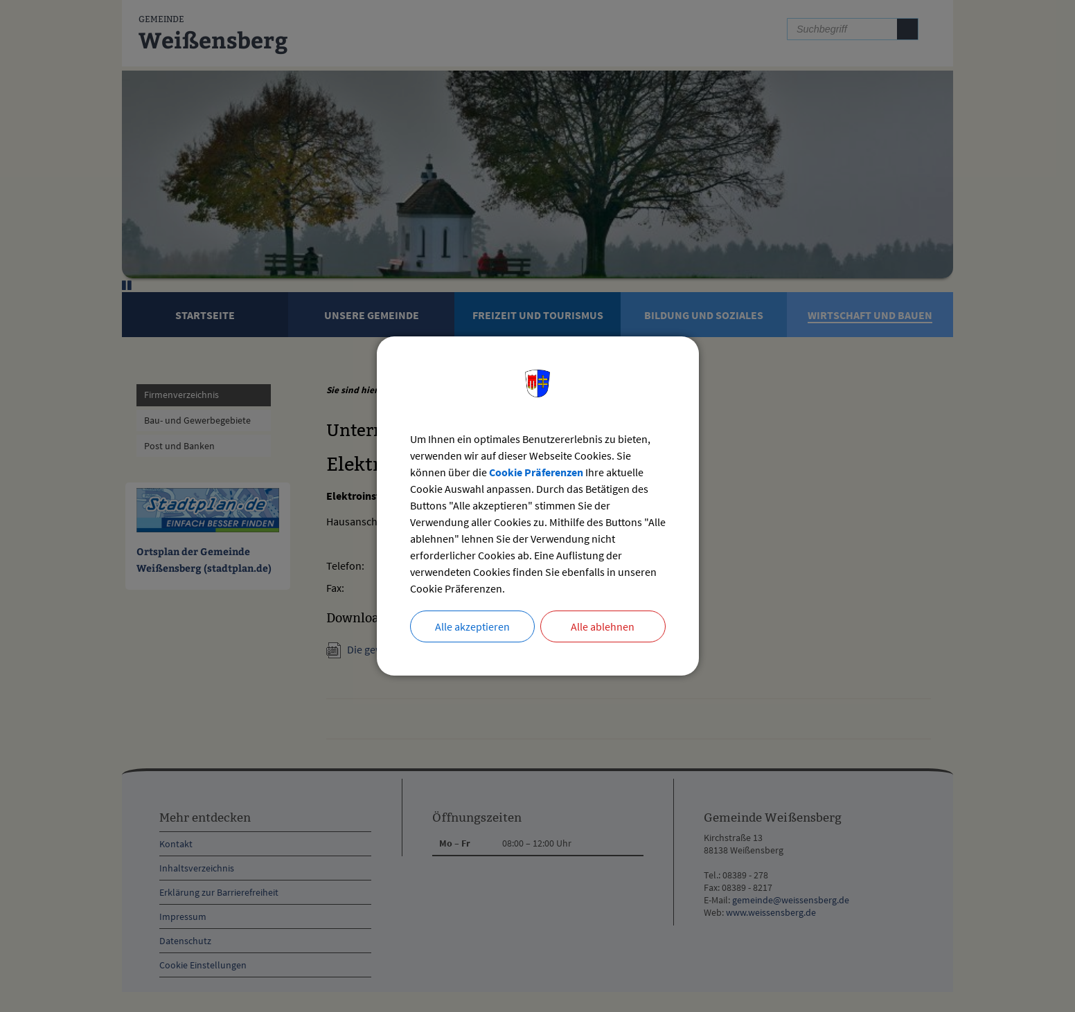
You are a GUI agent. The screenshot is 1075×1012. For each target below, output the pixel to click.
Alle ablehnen (602, 626)
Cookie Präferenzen (536, 472)
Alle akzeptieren (472, 626)
